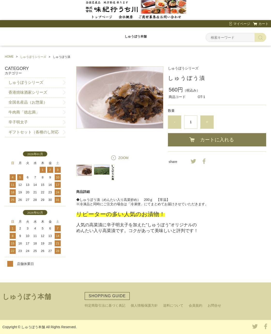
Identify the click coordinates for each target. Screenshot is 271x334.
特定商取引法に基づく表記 (105, 305)
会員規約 (195, 305)
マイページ (241, 24)
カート (263, 24)
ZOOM (123, 158)
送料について (173, 305)
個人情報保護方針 (144, 305)
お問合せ (214, 305)
